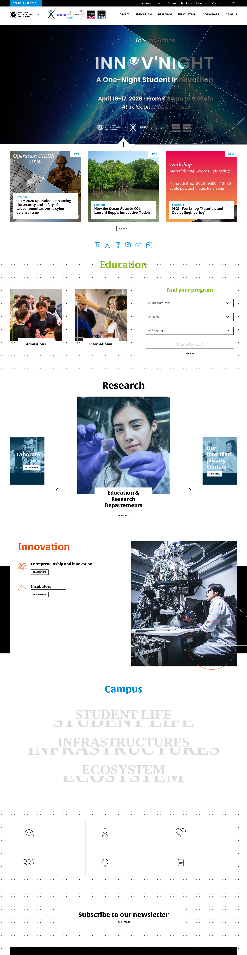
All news (123, 229)
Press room (202, 3)
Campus (231, 16)
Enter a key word (189, 345)
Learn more (55, 465)
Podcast (172, 3)
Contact (217, 3)
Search (190, 354)
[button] (26, 3)
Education (144, 16)
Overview (123, 516)
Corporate (211, 16)
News (160, 3)
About (124, 16)
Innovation (187, 16)
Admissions (147, 3)
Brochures (186, 3)
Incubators (42, 588)
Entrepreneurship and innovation (64, 565)
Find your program (190, 290)
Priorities (190, 471)
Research (165, 16)
